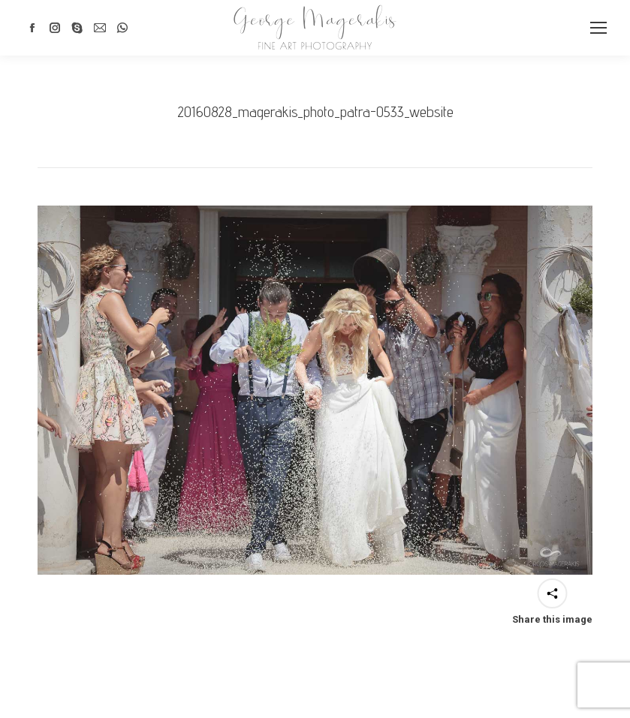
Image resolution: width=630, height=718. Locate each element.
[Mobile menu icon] (598, 28)
